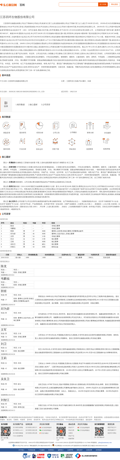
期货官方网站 (112, 433)
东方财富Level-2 (18, 430)
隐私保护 (80, 450)
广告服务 (42, 450)
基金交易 (71, 430)
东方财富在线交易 (31, 430)
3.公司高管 (45, 105)
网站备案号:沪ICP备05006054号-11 (41, 445)
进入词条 (103, 4)
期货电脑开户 (112, 430)
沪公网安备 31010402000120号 (63, 445)
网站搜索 (114, 4)
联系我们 (51, 450)
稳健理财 (71, 438)
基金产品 (71, 436)
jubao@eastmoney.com (105, 442)
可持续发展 (31, 450)
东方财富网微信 (45, 430)
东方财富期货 (99, 424)
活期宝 (70, 433)
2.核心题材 (32, 105)
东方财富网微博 (45, 427)
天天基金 (59, 424)
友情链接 (99, 450)
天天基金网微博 (84, 427)
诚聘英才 (61, 450)
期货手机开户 (112, 427)
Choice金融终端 (18, 436)
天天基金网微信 (84, 430)
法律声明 (70, 450)
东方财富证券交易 (31, 433)
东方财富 (4, 424)
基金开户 (71, 427)
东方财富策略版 (18, 433)
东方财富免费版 (18, 427)
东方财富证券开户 (31, 427)
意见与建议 (43, 433)
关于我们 (21, 450)
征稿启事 (89, 450)
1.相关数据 (20, 105)
